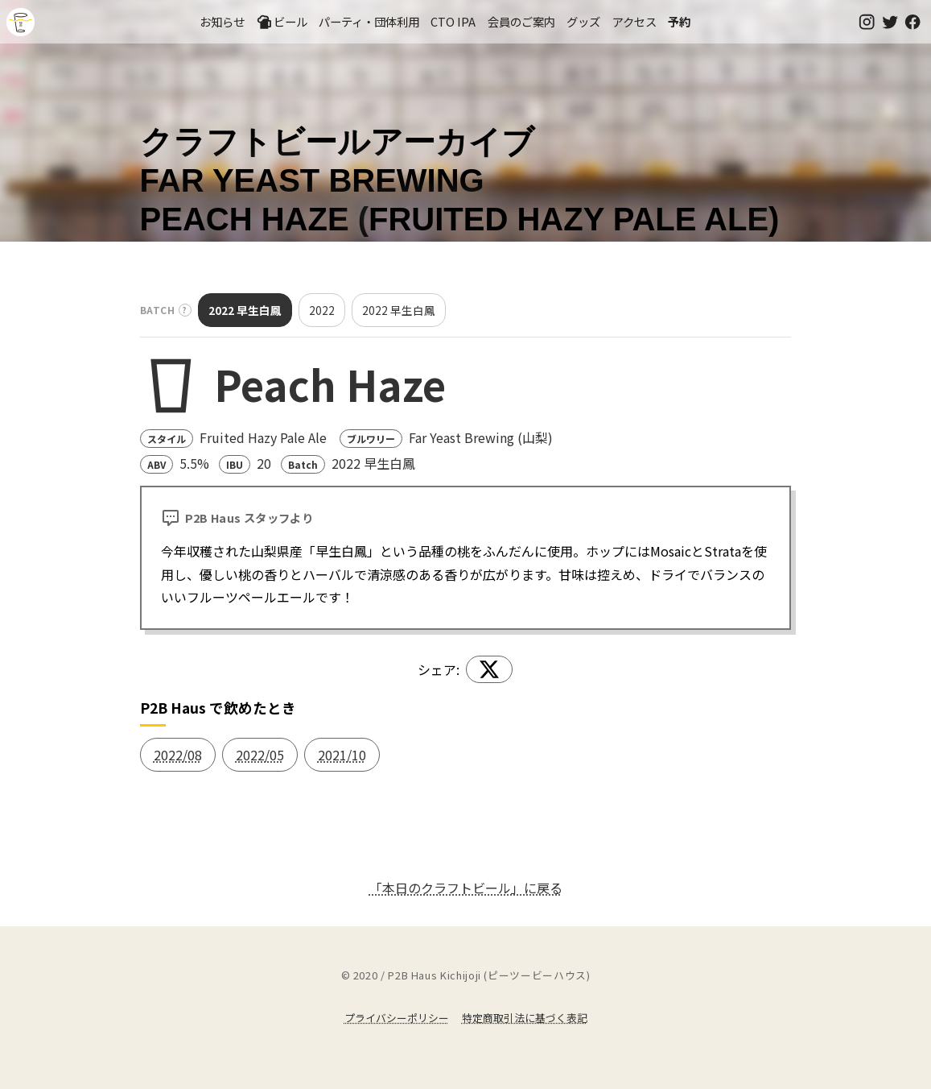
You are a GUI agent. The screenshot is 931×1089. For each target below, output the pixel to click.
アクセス (634, 21)
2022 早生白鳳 (245, 310)
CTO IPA (453, 21)
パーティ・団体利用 (369, 21)
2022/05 (260, 754)
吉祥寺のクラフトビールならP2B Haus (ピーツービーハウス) (20, 22)
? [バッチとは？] (185, 310)
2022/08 (178, 754)
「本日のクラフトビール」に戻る (465, 887)
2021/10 (342, 754)
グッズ (583, 21)
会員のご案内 (521, 21)
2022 (322, 310)
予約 (679, 21)
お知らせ (222, 21)
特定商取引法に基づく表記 (524, 1017)
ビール (281, 22)
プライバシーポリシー (396, 1017)
